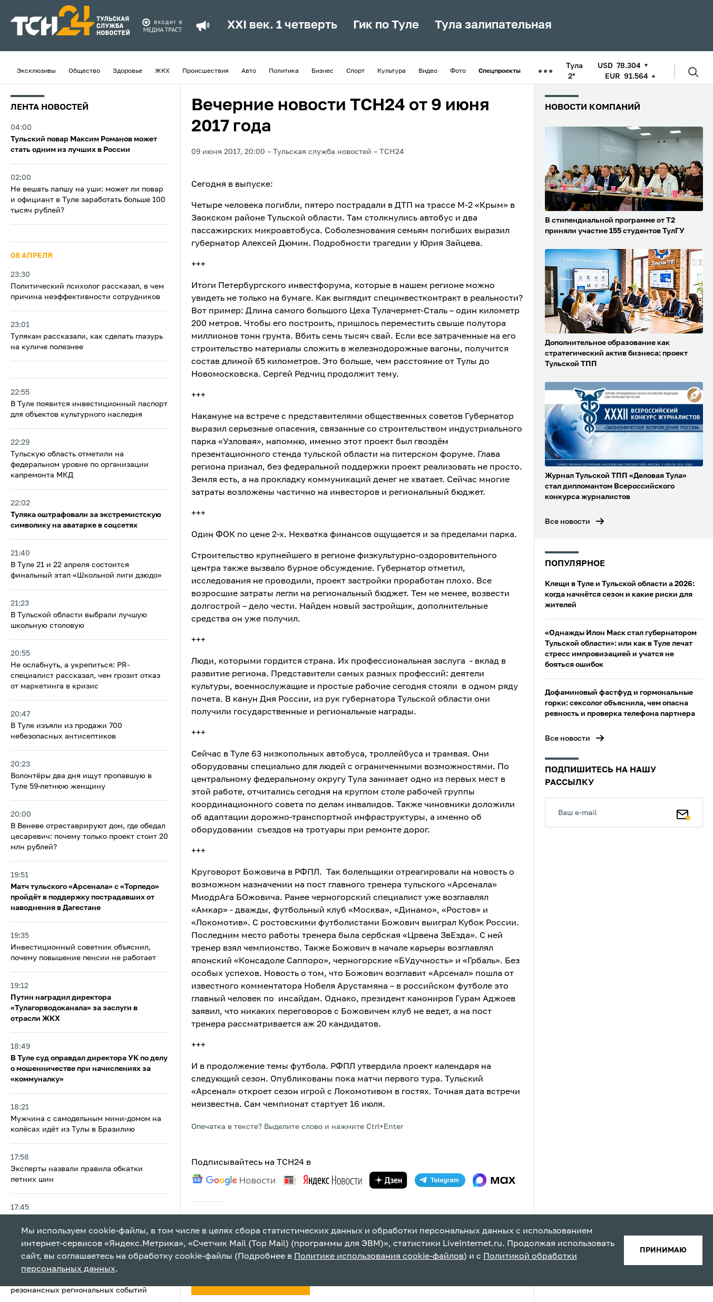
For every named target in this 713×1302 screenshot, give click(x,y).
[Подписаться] (683, 812)
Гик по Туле (386, 25)
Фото (458, 71)
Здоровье (127, 71)
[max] (494, 1180)
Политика (284, 71)
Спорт (355, 71)
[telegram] (440, 1180)
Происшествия (205, 71)
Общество (84, 71)
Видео (427, 71)
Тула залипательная (493, 25)
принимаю (663, 1250)
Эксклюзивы (36, 71)
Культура (391, 71)
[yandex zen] (388, 1180)
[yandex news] (322, 1180)
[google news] (233, 1180)
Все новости (567, 521)
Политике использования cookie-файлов (379, 1256)
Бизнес (322, 71)
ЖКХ (162, 71)
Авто (248, 71)
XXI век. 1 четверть (282, 25)
